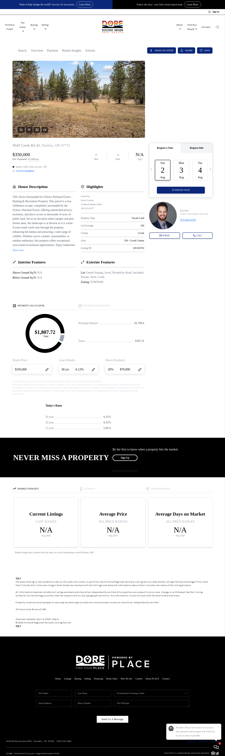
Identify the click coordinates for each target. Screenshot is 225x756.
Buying (47, 24)
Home (57, 678)
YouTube (214, 741)
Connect (205, 24)
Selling (61, 24)
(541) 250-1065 (64, 741)
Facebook (191, 741)
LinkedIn (202, 741)
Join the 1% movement (62, 4)
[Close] (218, 727)
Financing (98, 678)
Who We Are (127, 678)
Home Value (112, 678)
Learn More (85, 4)
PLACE (56, 753)
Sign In (213, 11)
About (169, 24)
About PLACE (153, 678)
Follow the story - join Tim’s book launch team (159, 4)
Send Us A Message (112, 719)
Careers (139, 678)
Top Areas (31, 24)
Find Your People (188, 24)
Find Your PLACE (13, 24)
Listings (66, 678)
